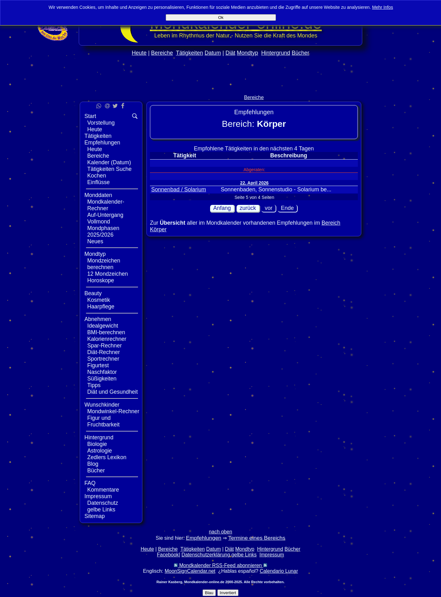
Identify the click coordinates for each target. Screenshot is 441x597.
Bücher (300, 53)
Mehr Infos (382, 7)
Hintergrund (275, 53)
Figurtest (98, 365)
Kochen (96, 175)
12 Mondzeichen (107, 274)
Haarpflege (100, 306)
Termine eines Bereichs (256, 538)
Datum (212, 53)
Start (90, 116)
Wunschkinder (101, 405)
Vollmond (98, 221)
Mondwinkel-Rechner (113, 411)
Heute (139, 53)
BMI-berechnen (106, 332)
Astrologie (99, 451)
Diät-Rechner (103, 352)
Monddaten (98, 195)
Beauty (93, 293)
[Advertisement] (220, 88)
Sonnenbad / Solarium (178, 189)
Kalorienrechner (106, 339)
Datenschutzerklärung (205, 554)
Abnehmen (97, 319)
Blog (92, 464)
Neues (95, 241)
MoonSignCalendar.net (190, 571)
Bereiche (162, 53)
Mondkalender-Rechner (105, 205)
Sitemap (94, 516)
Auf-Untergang (105, 215)
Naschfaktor (102, 372)
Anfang (222, 208)
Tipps (93, 385)
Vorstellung (101, 123)
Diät (230, 53)
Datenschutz (102, 503)
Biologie (97, 444)
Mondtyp (247, 53)
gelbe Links (101, 509)
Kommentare (103, 490)
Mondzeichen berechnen (103, 263)
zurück (248, 208)
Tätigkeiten (189, 53)
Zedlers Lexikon (106, 457)
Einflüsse (98, 182)
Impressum (98, 496)
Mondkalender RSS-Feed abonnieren (220, 565)
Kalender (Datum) (109, 162)
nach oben (220, 531)
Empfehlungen (102, 142)
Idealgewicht (102, 326)
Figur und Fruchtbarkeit (103, 421)
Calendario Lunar (279, 571)
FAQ (89, 483)
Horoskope (100, 280)
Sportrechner (103, 359)
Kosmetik (98, 300)
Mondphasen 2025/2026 (103, 231)
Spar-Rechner (104, 345)
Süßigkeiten (102, 378)
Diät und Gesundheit (112, 392)
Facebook (168, 554)
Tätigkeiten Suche (109, 169)
